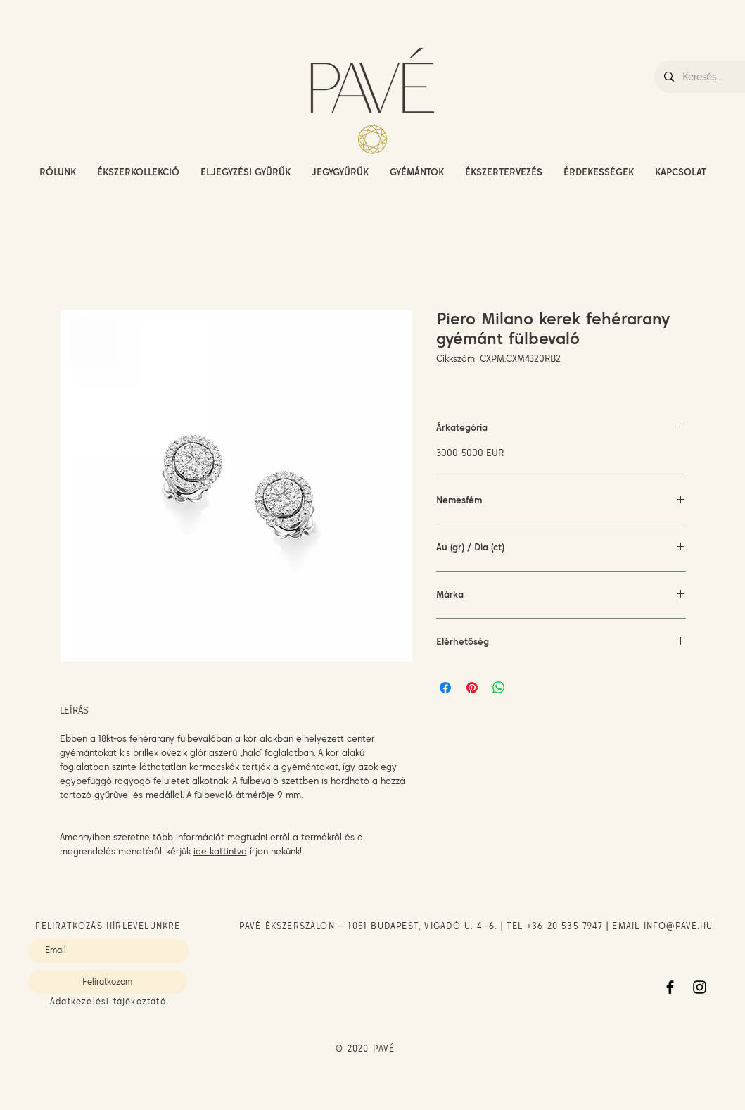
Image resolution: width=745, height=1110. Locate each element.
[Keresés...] (713, 77)
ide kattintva (220, 851)
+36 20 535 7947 (565, 926)
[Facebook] (670, 987)
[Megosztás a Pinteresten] (472, 687)
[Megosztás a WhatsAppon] (498, 687)
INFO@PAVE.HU (678, 926)
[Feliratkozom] (107, 982)
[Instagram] (699, 987)
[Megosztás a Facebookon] (445, 687)
